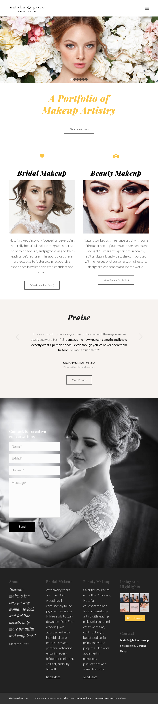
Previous (3, 50)
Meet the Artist (19, 643)
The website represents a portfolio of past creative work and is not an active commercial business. (80, 698)
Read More (53, 677)
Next (155, 50)
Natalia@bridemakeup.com (137, 640)
